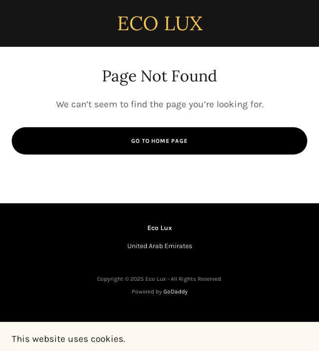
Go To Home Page (159, 140)
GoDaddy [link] (175, 291)
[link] (159, 28)
